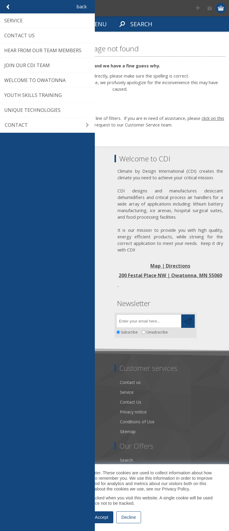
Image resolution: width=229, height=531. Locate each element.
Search (126, 460)
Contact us (130, 382)
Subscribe (129, 332)
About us (17, 392)
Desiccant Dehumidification (34, 412)
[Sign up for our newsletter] (148, 321)
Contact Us (130, 402)
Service (127, 392)
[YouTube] (44, 319)
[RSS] (60, 319)
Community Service (27, 402)
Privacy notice (133, 412)
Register (198, 8)
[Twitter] (27, 319)
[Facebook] (11, 319)
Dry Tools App (22, 382)
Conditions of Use (137, 422)
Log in (210, 8)
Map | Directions (170, 266)
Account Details (23, 460)
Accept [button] (101, 517)
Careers (15, 431)
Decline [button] (128, 517)
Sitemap (128, 431)
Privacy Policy (175, 489)
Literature (17, 422)
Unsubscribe (157, 332)
